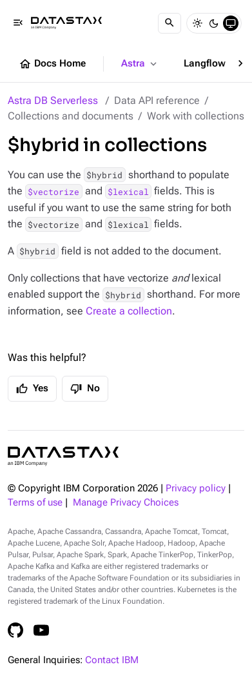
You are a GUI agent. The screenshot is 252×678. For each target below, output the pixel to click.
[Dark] (214, 23)
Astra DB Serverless (53, 100)
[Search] (169, 23)
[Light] (197, 23)
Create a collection (129, 311)
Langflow (212, 64)
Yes (32, 389)
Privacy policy (196, 488)
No (85, 389)
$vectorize (53, 191)
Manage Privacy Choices (126, 502)
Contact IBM (112, 660)
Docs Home (52, 63)
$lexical (128, 191)
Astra (140, 64)
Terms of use (35, 502)
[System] (230, 23)
